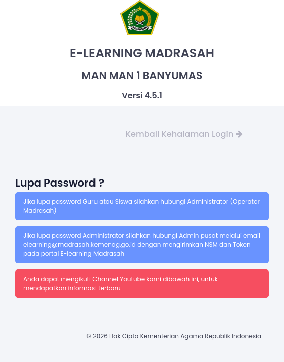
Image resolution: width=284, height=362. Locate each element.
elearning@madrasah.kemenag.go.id (80, 244)
